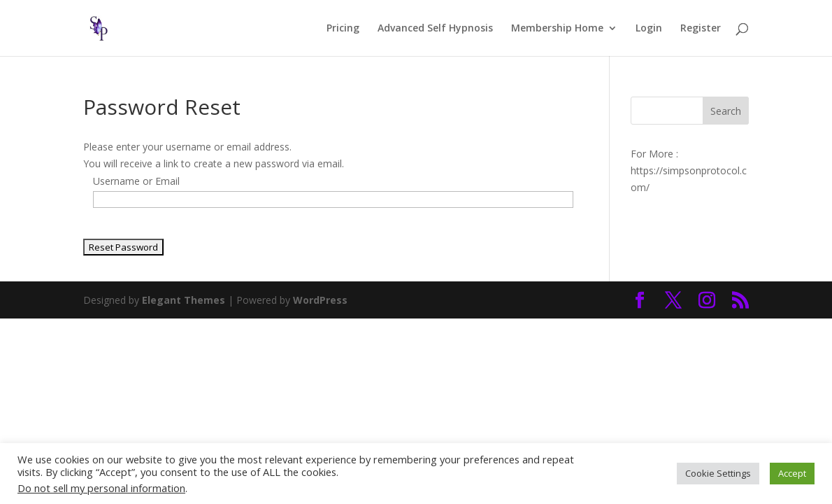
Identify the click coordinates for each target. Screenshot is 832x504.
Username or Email (136, 181)
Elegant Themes (183, 300)
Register (700, 28)
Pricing (343, 28)
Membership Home (557, 28)
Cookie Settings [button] (718, 473)
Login (649, 28)
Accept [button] (792, 473)
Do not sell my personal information (101, 488)
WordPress (320, 300)
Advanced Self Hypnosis (435, 28)
